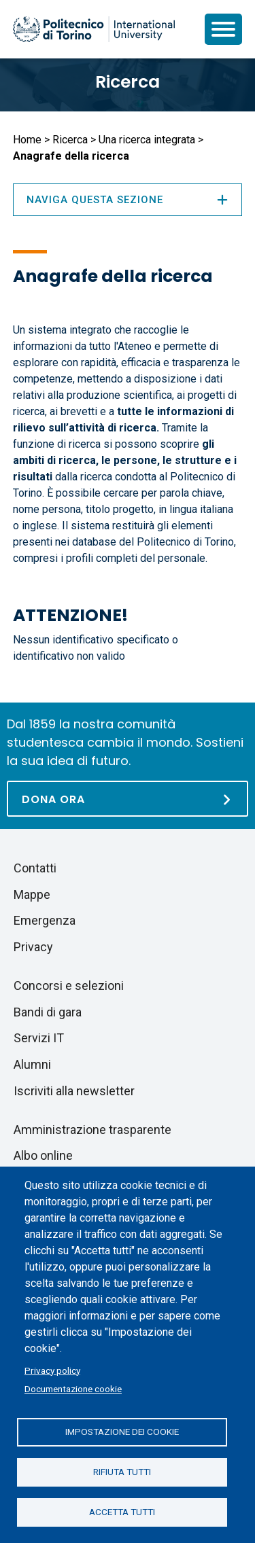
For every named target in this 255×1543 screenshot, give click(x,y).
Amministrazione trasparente (92, 1129)
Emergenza (44, 920)
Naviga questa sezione (127, 200)
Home (27, 139)
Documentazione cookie (73, 1388)
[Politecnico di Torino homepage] (94, 29)
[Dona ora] (127, 799)
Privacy (33, 947)
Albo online (43, 1155)
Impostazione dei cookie (122, 1431)
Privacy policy (52, 1370)
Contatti (35, 868)
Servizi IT (39, 1038)
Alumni (32, 1064)
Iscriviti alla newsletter (74, 1091)
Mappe (32, 894)
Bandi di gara (48, 1012)
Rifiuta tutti (122, 1471)
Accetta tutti (122, 1511)
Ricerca (127, 82)
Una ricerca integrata (147, 139)
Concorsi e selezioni (69, 985)
